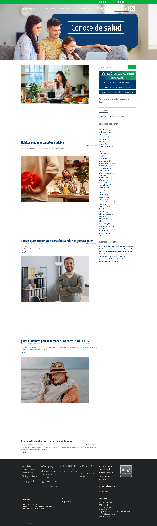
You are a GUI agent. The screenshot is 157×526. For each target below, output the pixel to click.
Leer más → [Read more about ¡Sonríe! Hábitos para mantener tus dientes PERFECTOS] (24, 352)
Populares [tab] (113, 117)
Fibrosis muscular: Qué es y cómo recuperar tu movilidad (116, 246)
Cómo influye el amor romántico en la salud (47, 441)
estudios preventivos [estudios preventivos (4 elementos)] (106, 173)
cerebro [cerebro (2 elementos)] (102, 149)
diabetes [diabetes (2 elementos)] (102, 156)
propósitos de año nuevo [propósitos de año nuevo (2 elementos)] (107, 202)
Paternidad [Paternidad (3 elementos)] (103, 195)
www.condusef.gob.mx (105, 516)
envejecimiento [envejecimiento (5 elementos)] (104, 166)
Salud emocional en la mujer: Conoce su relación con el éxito (117, 249)
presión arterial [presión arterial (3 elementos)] (104, 197)
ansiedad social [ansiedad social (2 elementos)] (104, 137)
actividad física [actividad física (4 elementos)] (104, 130)
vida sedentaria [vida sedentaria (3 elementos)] (104, 233)
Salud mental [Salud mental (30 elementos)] (104, 224)
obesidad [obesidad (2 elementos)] (103, 192)
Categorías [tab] (121, 117)
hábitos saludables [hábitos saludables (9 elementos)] (105, 178)
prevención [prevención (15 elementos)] (103, 199)
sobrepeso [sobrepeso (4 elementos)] (103, 228)
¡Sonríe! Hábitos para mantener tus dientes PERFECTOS (55, 341)
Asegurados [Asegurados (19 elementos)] (104, 139)
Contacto (83, 8)
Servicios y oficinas (65, 8)
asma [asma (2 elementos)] (101, 142)
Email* (101, 102)
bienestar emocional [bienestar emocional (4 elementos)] (106, 146)
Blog (89, 8)
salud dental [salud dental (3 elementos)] (103, 216)
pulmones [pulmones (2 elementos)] (103, 204)
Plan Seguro (45, 8)
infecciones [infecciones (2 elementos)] (103, 180)
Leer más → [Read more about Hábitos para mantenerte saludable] (24, 152)
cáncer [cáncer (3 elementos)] (102, 151)
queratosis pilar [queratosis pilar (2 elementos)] (104, 207)
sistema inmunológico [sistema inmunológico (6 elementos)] (106, 226)
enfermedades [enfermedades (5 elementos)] (104, 161)
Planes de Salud (54, 8)
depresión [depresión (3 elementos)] (103, 154)
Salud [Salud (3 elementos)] (101, 209)
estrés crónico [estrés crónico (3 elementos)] (104, 171)
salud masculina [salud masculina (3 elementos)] (105, 221)
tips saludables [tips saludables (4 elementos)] (104, 231)
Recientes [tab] (104, 117)
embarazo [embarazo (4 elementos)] (103, 158)
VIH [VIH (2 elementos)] (101, 236)
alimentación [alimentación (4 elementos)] (104, 134)
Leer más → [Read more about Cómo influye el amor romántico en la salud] (24, 453)
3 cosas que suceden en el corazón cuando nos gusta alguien (57, 241)
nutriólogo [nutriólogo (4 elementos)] (103, 190)
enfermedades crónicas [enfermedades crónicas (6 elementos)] (107, 163)
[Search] (132, 67)
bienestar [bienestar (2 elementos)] (103, 144)
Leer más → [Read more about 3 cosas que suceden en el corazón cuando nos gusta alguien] (24, 252)
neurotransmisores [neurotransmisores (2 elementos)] (105, 187)
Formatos (75, 8)
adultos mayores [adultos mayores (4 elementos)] (105, 132)
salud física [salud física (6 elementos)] (103, 219)
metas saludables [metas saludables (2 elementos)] (105, 185)
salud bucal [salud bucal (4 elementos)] (103, 212)
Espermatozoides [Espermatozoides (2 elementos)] (105, 168)
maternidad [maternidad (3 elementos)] (103, 183)
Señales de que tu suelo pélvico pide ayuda (112, 256)
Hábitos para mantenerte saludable (42, 142)
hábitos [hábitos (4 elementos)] (102, 175)
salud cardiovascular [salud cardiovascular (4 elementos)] (106, 214)
